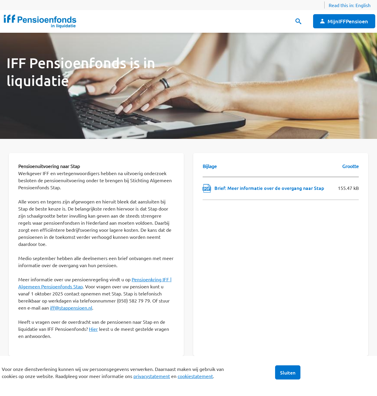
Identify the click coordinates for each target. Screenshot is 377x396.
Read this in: (350, 5)
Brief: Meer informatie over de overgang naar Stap (269, 188)
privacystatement (151, 376)
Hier (93, 329)
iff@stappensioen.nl (71, 307)
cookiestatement (195, 376)
